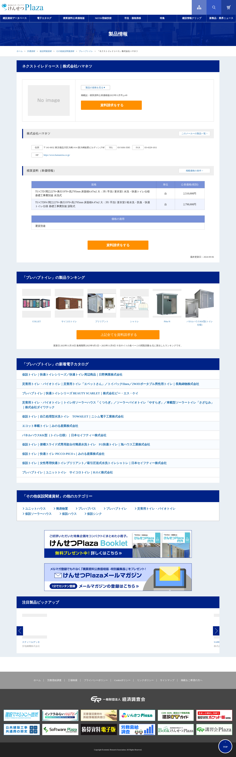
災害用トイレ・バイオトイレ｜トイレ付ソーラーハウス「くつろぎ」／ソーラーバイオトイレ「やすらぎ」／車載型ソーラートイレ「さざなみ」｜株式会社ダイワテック (118, 405)
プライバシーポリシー (96, 680)
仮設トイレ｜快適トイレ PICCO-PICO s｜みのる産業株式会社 (63, 453)
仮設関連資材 (46, 51)
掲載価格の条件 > (194, 170)
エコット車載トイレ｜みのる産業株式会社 (50, 425)
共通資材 (31, 51)
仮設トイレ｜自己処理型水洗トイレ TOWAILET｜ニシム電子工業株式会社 (73, 416)
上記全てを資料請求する (118, 335)
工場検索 (72, 680)
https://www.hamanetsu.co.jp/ (57, 155)
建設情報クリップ (191, 18)
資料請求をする (112, 105)
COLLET (36, 321)
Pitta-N (167, 321)
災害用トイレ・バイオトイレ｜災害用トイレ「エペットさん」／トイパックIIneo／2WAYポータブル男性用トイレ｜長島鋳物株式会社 (110, 383)
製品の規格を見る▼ (95, 87)
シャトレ (134, 321)
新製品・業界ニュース (221, 18)
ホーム (20, 51)
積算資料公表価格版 (74, 18)
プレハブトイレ (86, 51)
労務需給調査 (54, 680)
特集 (162, 18)
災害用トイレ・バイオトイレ (156, 508)
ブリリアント (101, 321)
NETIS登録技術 (103, 18)
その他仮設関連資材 (65, 51)
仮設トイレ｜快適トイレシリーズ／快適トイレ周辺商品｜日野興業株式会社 (72, 374)
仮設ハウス (69, 513)
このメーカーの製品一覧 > (194, 133)
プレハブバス (86, 508)
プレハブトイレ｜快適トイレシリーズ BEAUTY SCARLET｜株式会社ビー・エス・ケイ (80, 393)
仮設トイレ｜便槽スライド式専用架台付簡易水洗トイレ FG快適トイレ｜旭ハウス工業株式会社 (86, 444)
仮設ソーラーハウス (38, 513)
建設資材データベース (15, 18)
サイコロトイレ (69, 321)
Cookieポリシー (122, 680)
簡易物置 (61, 508)
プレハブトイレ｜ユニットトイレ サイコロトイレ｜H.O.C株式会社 (67, 472)
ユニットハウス (35, 508)
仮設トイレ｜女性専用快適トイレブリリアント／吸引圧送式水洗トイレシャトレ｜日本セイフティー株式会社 (94, 463)
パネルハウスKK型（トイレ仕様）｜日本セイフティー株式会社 (64, 435)
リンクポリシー (145, 680)
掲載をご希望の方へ (191, 680)
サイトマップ (167, 680)
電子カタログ (44, 18)
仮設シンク (94, 513)
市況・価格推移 (132, 18)
